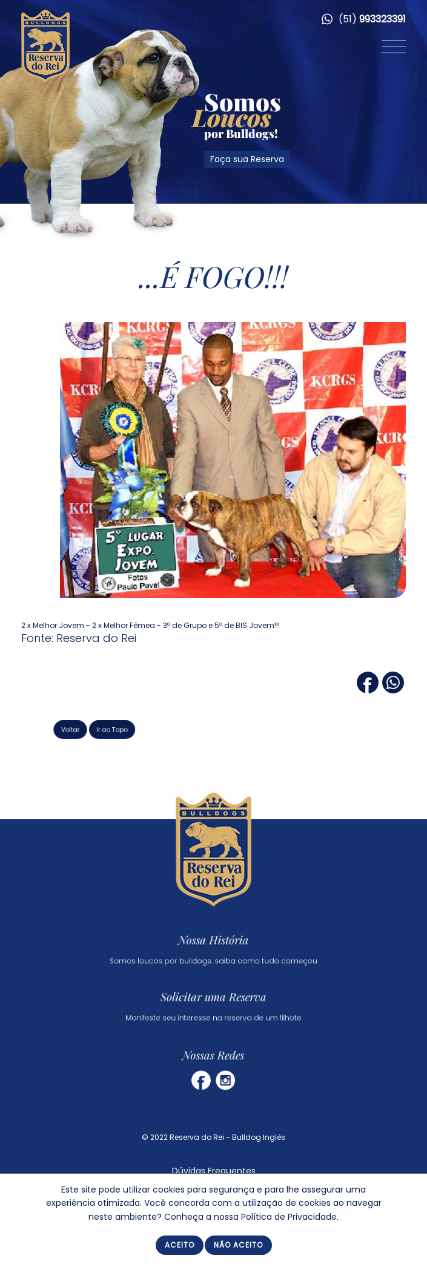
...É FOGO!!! (213, 276)
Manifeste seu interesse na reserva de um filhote (213, 1014)
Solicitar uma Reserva (214, 998)
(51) (364, 19)
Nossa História (214, 940)
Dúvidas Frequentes (214, 1171)
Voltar (101, 728)
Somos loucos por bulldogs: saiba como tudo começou (214, 957)
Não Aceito (238, 1245)
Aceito (179, 1245)
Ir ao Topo (134, 728)
